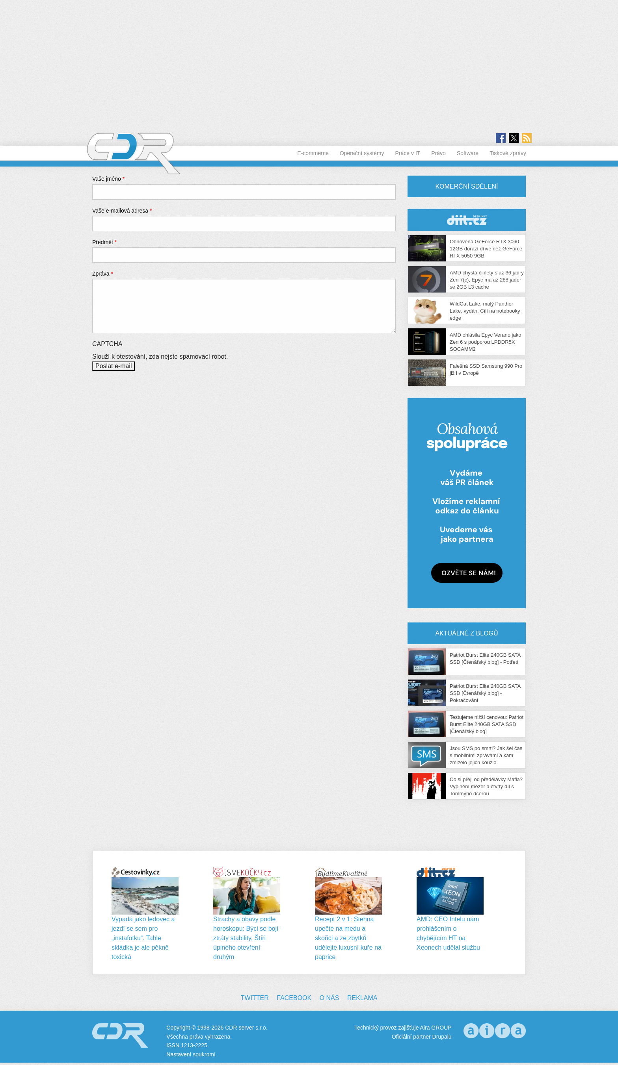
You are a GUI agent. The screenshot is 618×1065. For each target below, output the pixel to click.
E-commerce (312, 153)
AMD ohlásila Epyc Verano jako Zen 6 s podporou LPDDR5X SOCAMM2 (485, 342)
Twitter (255, 998)
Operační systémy (362, 153)
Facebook (294, 998)
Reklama (362, 998)
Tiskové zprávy (508, 153)
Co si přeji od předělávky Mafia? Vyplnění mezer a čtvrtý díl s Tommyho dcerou (486, 786)
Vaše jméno (108, 179)
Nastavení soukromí (191, 1054)
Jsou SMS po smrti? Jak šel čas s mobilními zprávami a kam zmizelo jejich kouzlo (486, 755)
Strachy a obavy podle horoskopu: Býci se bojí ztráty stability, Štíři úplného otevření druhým (245, 938)
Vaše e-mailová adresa (122, 210)
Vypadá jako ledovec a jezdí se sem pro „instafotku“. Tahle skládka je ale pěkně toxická (143, 938)
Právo (438, 153)
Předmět (104, 242)
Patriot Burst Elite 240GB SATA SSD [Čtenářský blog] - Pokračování (485, 693)
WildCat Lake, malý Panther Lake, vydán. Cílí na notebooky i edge (486, 311)
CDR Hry (467, 220)
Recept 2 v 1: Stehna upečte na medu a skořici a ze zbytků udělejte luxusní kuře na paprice (348, 938)
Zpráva (102, 273)
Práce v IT (408, 153)
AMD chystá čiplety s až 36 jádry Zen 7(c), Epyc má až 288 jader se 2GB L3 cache (487, 280)
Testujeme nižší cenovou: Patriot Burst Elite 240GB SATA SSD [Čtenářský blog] (486, 724)
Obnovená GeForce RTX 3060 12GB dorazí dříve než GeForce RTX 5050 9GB (486, 249)
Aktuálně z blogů (466, 633)
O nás (329, 998)
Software (467, 153)
